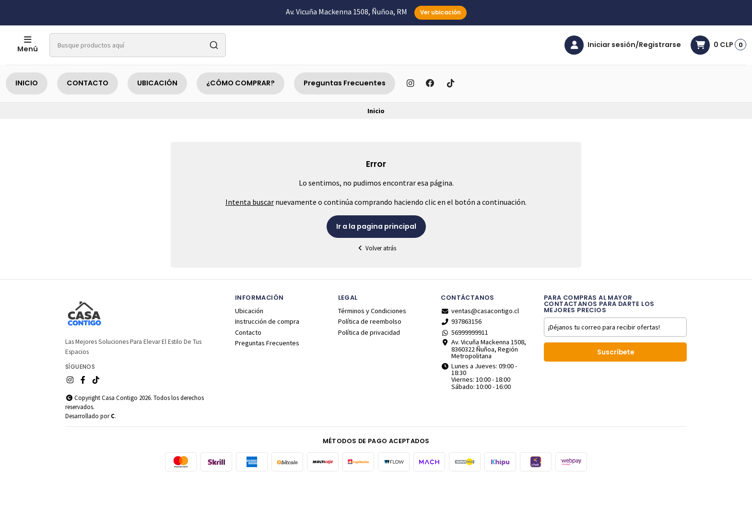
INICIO (26, 107)
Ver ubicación (440, 12)
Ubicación (249, 334)
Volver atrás (376, 272)
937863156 (461, 345)
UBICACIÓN (157, 107)
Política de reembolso (369, 345)
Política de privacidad (369, 356)
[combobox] (176, 57)
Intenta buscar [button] (249, 226)
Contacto (248, 356)
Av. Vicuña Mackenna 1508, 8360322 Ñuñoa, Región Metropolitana (483, 373)
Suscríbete (615, 376)
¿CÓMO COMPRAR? (240, 107)
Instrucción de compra (267, 345)
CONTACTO (87, 107)
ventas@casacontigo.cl (480, 334)
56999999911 (464, 356)
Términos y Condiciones (372, 334)
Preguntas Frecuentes (345, 107)
